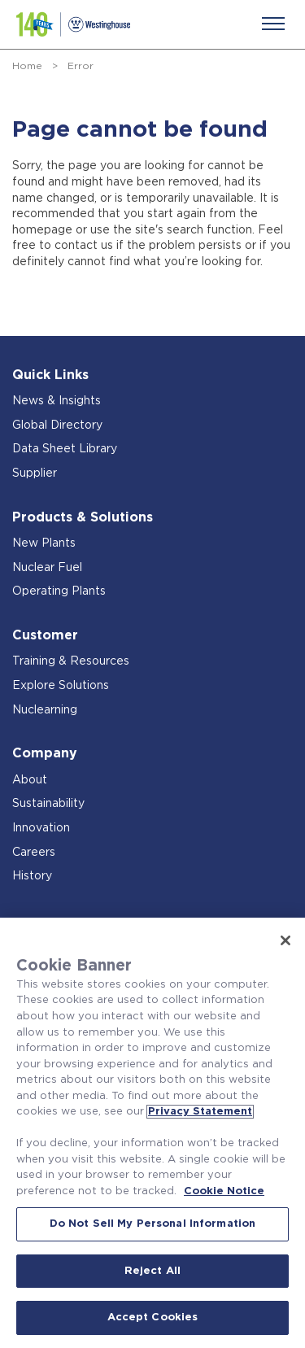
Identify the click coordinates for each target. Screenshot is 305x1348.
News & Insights (56, 401)
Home (27, 66)
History (32, 876)
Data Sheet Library (64, 449)
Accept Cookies (152, 1317)
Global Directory (57, 425)
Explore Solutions (60, 685)
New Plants (44, 543)
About (29, 780)
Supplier (34, 473)
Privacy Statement (200, 1111)
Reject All (152, 1271)
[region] (152, 1133)
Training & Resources (70, 661)
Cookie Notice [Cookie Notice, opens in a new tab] (224, 1191)
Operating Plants (59, 591)
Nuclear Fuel (47, 568)
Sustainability (48, 803)
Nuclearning (44, 710)
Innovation (41, 828)
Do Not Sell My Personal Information (153, 1224)
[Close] (285, 940)
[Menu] (273, 23)
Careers (33, 852)
